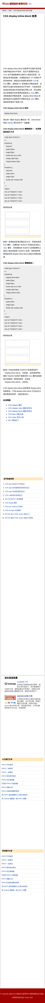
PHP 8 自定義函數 (8, 780)
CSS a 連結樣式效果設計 (13, 495)
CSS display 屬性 (15, 405)
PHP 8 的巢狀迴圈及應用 (10, 791)
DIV (32, 78)
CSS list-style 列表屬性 (13, 510)
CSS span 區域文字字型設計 (15, 484)
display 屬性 (12, 123)
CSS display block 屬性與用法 (20, 411)
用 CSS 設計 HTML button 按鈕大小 (17, 514)
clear (5, 75)
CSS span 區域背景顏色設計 (15, 491)
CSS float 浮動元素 (15, 414)
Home (4, 10)
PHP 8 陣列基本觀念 (9, 776)
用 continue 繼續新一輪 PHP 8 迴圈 (14, 799)
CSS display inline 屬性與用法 (20, 408)
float (5, 84)
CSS (10, 10)
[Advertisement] (22, 43)
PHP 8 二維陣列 (7, 768)
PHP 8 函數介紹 (7, 787)
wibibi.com (12, 994)
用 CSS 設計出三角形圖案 (14, 499)
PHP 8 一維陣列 (7, 772)
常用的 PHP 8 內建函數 (10, 783)
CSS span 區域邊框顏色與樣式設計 (17, 488)
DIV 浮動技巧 (13, 420)
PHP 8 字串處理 (7, 765)
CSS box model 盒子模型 (14, 506)
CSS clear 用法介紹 (16, 417)
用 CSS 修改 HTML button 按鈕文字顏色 (19, 518)
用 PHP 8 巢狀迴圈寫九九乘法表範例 (14, 795)
